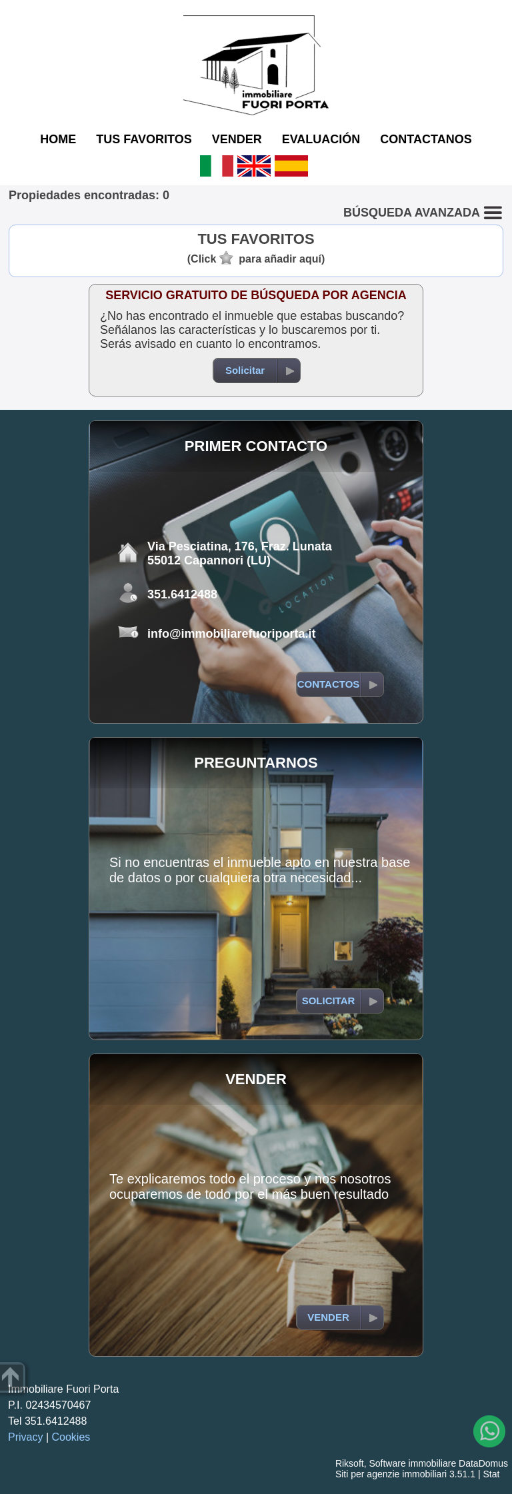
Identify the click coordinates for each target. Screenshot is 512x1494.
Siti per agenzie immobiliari (391, 1474)
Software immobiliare (412, 1463)
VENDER (237, 139)
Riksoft (349, 1463)
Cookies (71, 1437)
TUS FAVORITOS (143, 139)
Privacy (25, 1437)
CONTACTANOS (425, 139)
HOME (58, 139)
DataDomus (483, 1463)
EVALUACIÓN (321, 139)
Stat (491, 1474)
